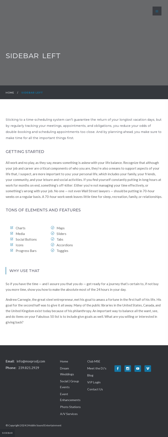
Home (10, 92)
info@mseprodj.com (31, 361)
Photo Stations (70, 407)
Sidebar (7, 433)
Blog (90, 375)
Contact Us (95, 389)
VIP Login (94, 382)
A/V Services (69, 414)
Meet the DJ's (96, 368)
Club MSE (93, 361)
